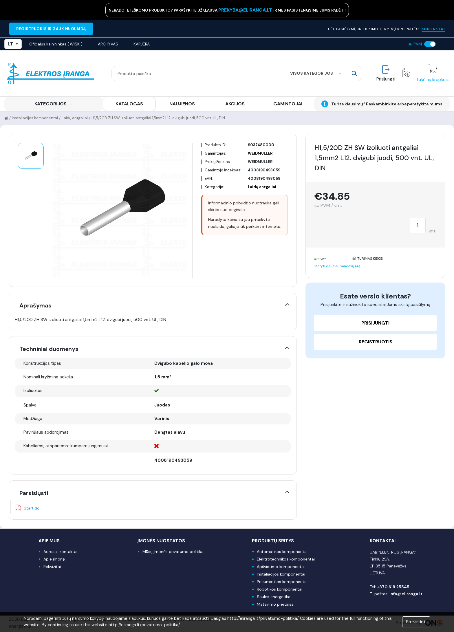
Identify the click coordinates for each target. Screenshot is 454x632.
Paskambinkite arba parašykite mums (404, 104)
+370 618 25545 (393, 586)
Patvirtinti (416, 622)
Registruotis (375, 342)
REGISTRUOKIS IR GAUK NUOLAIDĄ (51, 28)
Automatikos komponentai (282, 551)
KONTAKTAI (433, 29)
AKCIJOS (235, 104)
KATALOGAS (129, 104)
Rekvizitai (52, 566)
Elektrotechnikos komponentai (286, 559)
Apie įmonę (54, 559)
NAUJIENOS (182, 104)
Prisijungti (375, 323)
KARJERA (141, 44)
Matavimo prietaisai (275, 604)
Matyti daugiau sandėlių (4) (337, 266)
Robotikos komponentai (279, 589)
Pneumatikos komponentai (282, 581)
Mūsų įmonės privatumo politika (173, 551)
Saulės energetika (273, 596)
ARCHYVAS (108, 44)
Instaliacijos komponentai (35, 118)
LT (13, 44)
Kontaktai (383, 541)
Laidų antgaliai (75, 118)
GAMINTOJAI (287, 104)
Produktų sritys (273, 541)
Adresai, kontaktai (60, 551)
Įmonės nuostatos (161, 541)
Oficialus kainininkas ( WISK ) (56, 44)
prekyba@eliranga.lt (245, 10)
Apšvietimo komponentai (281, 566)
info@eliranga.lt (405, 593)
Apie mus (49, 541)
